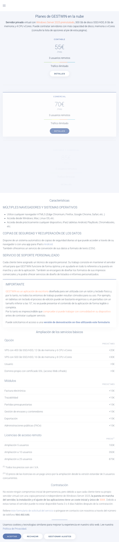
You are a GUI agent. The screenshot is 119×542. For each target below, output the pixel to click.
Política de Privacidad (14, 528)
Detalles (54, 74)
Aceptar (12, 536)
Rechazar (32, 536)
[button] (4, 5)
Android (48, 244)
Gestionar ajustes (59, 536)
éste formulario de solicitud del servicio (32, 510)
